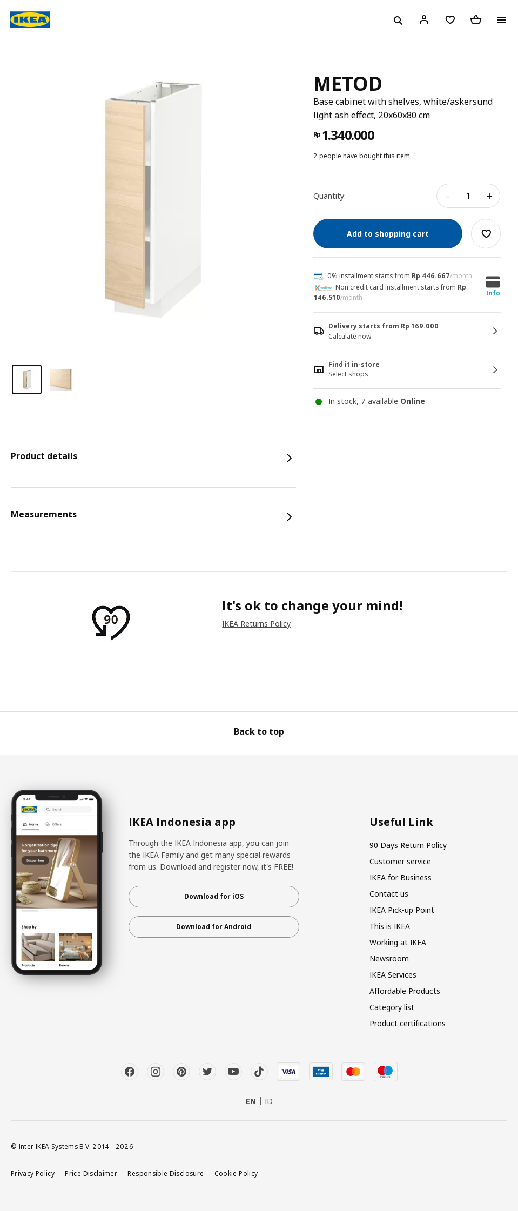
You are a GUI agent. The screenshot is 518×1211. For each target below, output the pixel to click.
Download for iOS (214, 896)
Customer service (400, 861)
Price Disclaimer (91, 1173)
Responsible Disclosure (165, 1173)
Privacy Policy (33, 1173)
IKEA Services (392, 975)
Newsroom (389, 958)
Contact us (388, 894)
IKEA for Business (400, 877)
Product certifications (407, 1023)
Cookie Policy (236, 1173)
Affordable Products (404, 991)
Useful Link (401, 822)
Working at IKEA (397, 942)
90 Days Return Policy (408, 845)
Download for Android (213, 926)
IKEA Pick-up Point (401, 910)
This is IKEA (389, 926)
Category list (391, 1007)
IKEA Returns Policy (256, 623)
